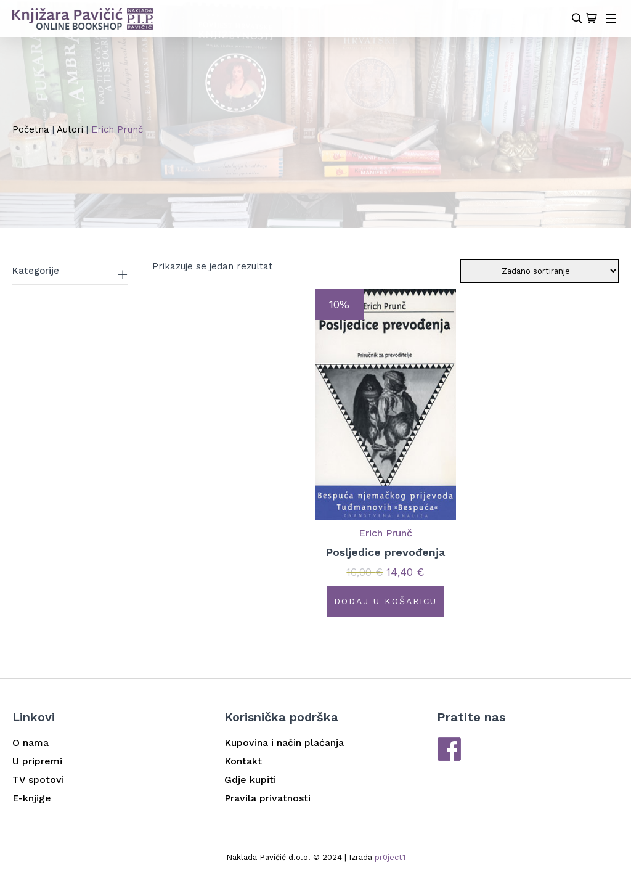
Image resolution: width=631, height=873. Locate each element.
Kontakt (243, 761)
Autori (70, 129)
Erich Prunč (385, 533)
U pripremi (37, 761)
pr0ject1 (390, 857)
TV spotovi (38, 779)
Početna (30, 129)
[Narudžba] (539, 271)
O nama (30, 742)
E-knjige (31, 798)
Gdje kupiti (250, 779)
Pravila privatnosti (267, 798)
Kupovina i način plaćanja (284, 742)
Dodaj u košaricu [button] (385, 601)
